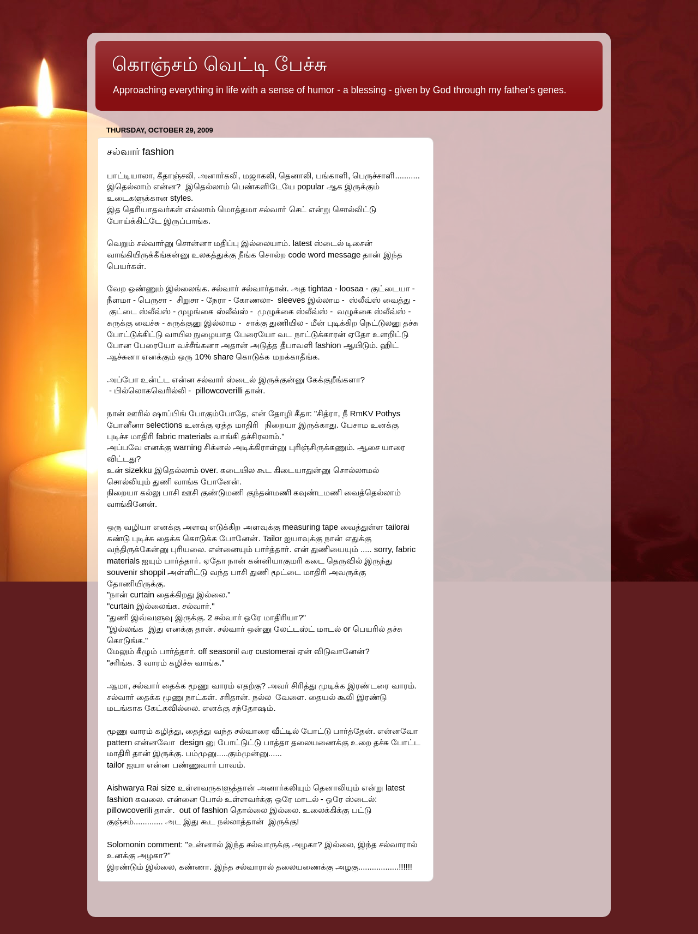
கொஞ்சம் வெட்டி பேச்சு (219, 64)
